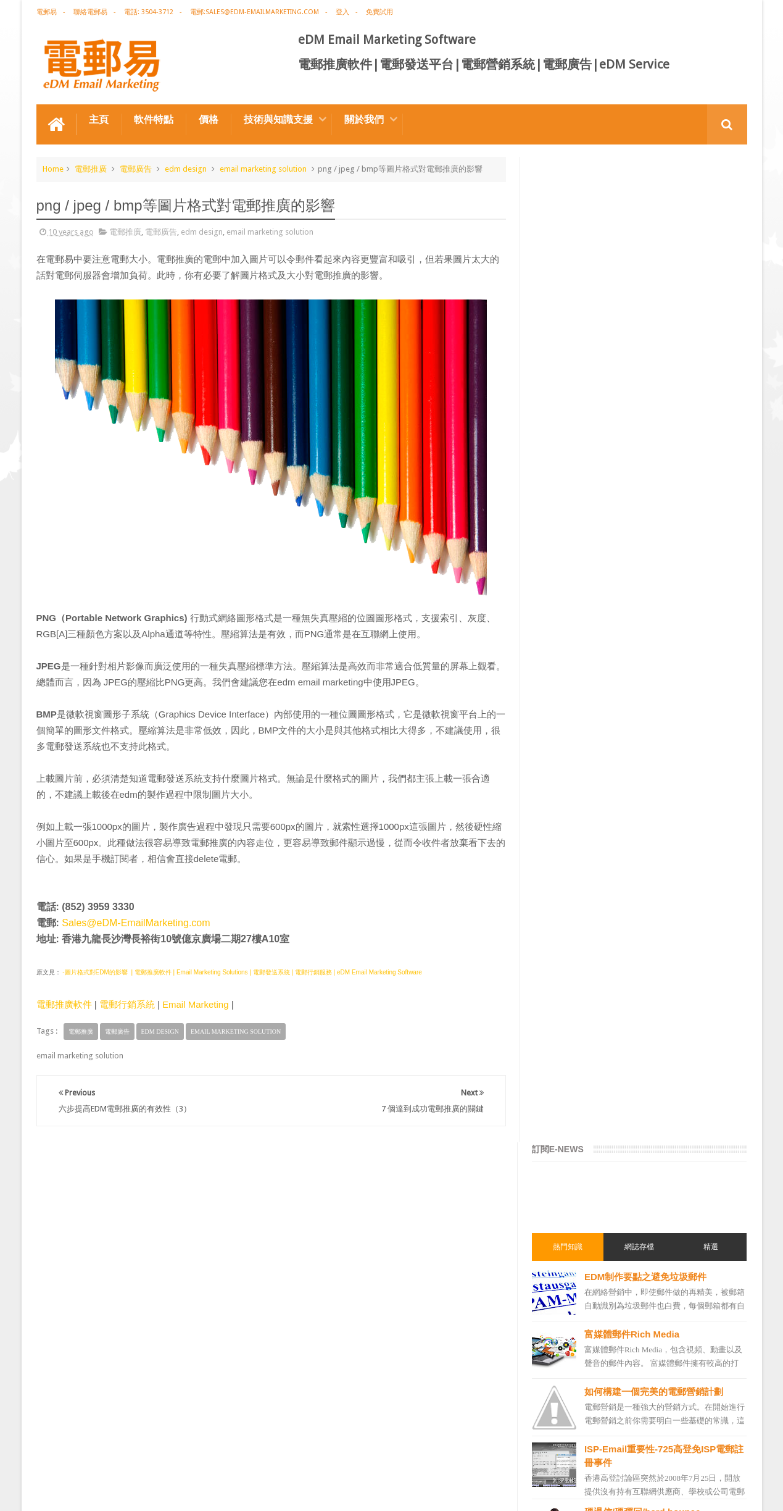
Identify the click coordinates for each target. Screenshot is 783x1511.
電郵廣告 (136, 169)
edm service (562, 1281)
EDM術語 (557, 859)
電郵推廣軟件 (64, 1004)
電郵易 (46, 12)
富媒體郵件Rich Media (633, 348)
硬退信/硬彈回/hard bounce (644, 526)
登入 (342, 12)
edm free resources (575, 1348)
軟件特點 (153, 119)
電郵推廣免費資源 (572, 903)
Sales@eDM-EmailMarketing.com (136, 923)
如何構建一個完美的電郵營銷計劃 (655, 406)
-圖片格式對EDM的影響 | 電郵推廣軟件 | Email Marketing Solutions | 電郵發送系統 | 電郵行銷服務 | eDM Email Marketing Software (241, 972)
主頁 (99, 119)
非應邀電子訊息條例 (575, 1325)
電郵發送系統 (564, 1103)
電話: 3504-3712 (148, 12)
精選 (710, 261)
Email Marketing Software (258, 1454)
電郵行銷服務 (564, 1059)
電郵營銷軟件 (564, 1125)
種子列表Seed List (625, 641)
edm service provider (577, 1192)
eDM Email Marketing (710, 1491)
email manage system (579, 1259)
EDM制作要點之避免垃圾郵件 (647, 291)
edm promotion (569, 1303)
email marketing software (585, 948)
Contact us (716, 1454)
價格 (208, 119)
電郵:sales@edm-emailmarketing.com (254, 12)
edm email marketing (578, 1036)
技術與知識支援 (278, 119)
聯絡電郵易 (90, 12)
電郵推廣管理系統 (572, 1170)
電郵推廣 (91, 169)
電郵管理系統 (564, 1148)
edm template (565, 1214)
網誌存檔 (640, 261)
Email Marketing (195, 1004)
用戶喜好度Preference (633, 698)
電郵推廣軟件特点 (76, 1454)
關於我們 (364, 119)
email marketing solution (263, 169)
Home (53, 169)
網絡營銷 (557, 881)
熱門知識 (569, 261)
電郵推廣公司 (564, 925)
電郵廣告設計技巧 (157, 1454)
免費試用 (379, 12)
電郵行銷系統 (127, 1004)
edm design (186, 169)
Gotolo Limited (141, 1491)
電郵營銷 (557, 792)
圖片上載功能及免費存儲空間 (646, 584)
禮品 (392, 1408)
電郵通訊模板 (564, 1081)
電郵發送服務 (564, 1237)
